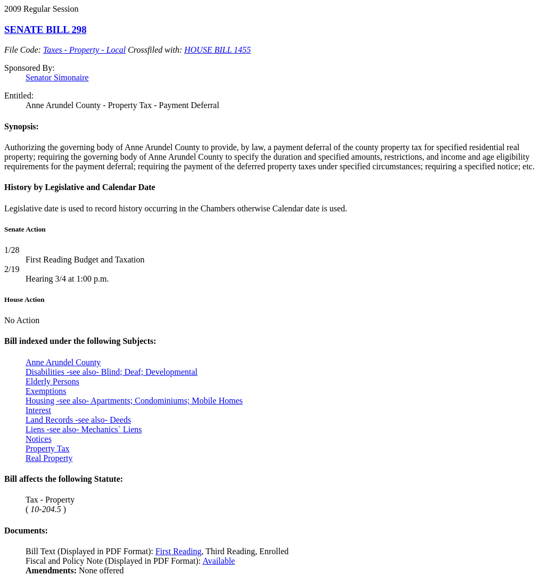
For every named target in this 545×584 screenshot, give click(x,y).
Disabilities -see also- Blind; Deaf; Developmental (111, 371)
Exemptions (46, 391)
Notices (39, 438)
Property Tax (48, 448)
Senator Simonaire (57, 77)
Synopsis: (21, 126)
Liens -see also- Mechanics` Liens (84, 429)
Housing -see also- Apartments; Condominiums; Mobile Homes (134, 400)
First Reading (178, 551)
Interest (38, 410)
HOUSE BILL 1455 (217, 49)
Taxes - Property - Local (84, 49)
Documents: (26, 530)
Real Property (49, 458)
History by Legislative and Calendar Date (79, 187)
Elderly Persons (52, 381)
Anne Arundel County (63, 362)
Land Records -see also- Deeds (78, 419)
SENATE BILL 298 (45, 29)
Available (218, 560)
